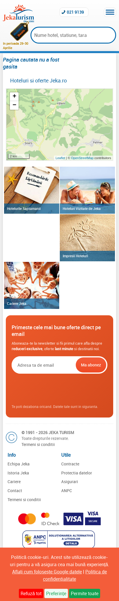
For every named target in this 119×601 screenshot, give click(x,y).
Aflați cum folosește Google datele (47, 571)
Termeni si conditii (38, 444)
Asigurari (69, 481)
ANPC (66, 490)
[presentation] (59, 389)
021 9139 (75, 12)
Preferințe (56, 593)
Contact (15, 490)
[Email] (43, 365)
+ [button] (14, 96)
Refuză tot (31, 593)
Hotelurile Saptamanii (24, 208)
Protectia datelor (76, 473)
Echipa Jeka (19, 464)
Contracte (70, 464)
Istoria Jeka (18, 473)
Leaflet (60, 158)
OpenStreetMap (83, 158)
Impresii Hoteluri (75, 255)
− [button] (14, 105)
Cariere (14, 481)
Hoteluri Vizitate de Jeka (82, 208)
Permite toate (84, 593)
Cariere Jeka (16, 303)
